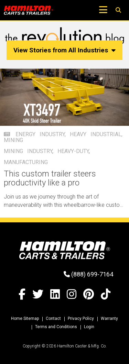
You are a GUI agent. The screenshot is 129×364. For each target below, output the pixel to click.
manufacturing (26, 162)
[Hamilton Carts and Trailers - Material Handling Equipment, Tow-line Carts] (28, 10)
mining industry (28, 151)
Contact (53, 318)
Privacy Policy (81, 318)
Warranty (109, 318)
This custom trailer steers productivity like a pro (50, 178)
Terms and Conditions (56, 326)
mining (13, 140)
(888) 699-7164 (88, 274)
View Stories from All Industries (64, 50)
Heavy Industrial (95, 134)
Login (89, 326)
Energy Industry (40, 134)
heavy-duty (73, 151)
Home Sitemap (25, 318)
